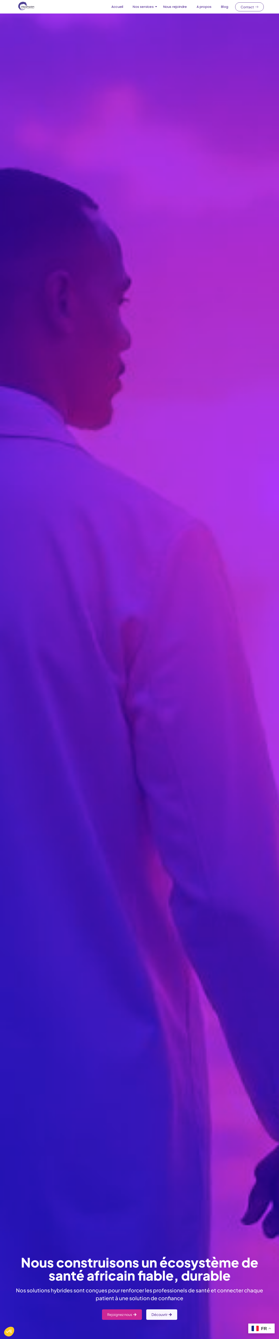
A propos (204, 6)
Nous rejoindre (175, 6)
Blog (224, 6)
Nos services (144, 6)
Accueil (117, 6)
